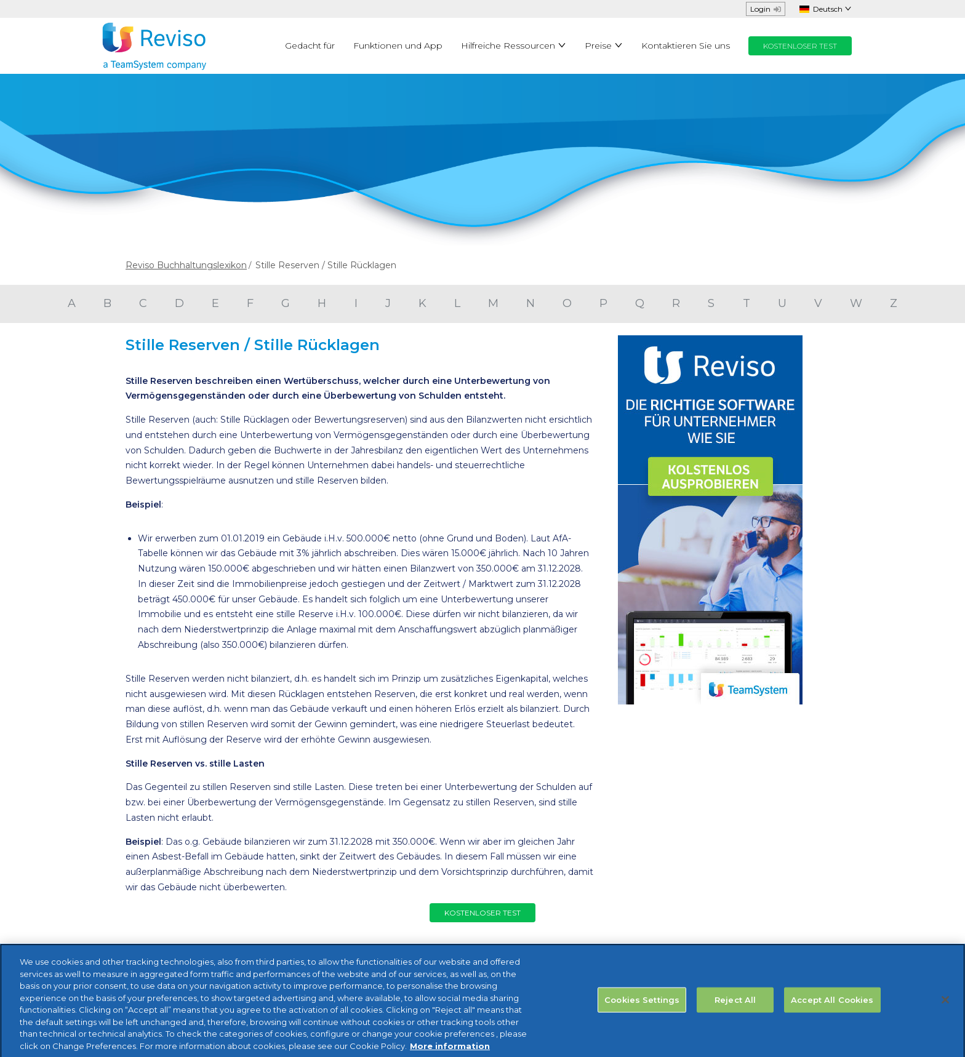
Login (765, 9)
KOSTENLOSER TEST (800, 45)
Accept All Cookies (832, 1006)
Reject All (735, 1006)
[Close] (945, 1006)
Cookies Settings (641, 1006)
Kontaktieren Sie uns (685, 45)
